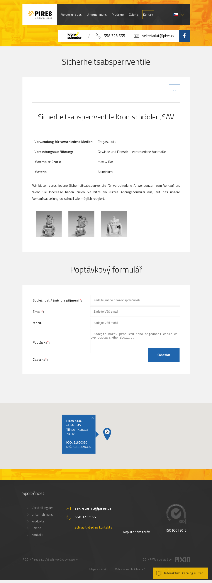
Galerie (133, 14)
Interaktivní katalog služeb (183, 573)
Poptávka (40, 343)
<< (174, 90)
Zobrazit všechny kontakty (93, 530)
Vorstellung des (71, 14)
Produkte (118, 14)
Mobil (37, 322)
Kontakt (148, 14)
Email (37, 311)
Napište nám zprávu (137, 535)
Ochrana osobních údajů (130, 572)
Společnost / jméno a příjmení (56, 300)
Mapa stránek (97, 572)
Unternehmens (97, 14)
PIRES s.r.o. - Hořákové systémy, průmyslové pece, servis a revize (39, 14)
